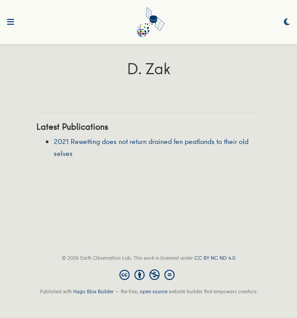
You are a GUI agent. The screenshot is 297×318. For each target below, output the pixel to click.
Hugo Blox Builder (93, 291)
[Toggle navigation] (10, 22)
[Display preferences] (287, 22)
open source (153, 291)
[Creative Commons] (148, 274)
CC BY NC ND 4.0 (214, 257)
